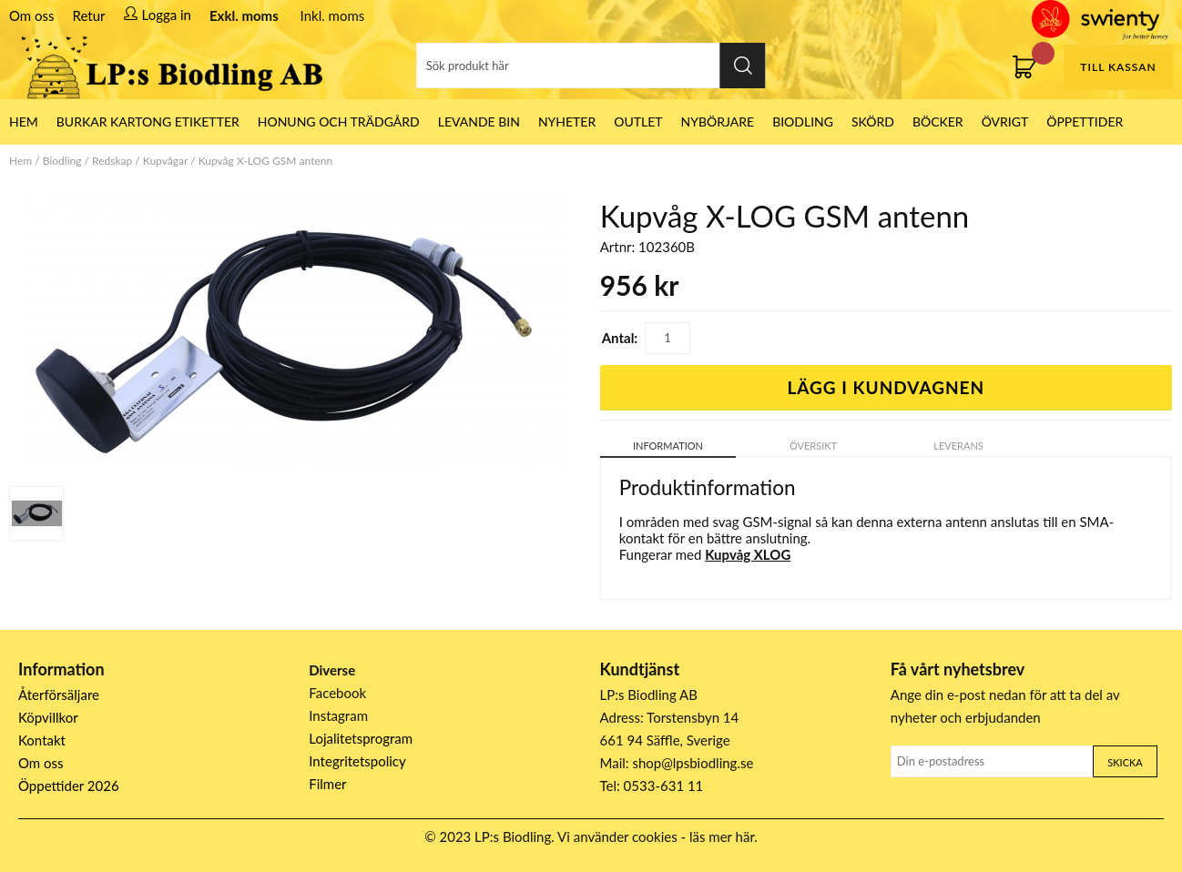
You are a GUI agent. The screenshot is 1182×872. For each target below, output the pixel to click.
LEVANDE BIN (479, 121)
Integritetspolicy (357, 761)
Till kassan (1118, 67)
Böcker (937, 121)
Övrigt (1005, 121)
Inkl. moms (333, 15)
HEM (23, 121)
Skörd (872, 121)
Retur (89, 15)
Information (668, 445)
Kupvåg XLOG (747, 554)
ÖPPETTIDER (1084, 121)
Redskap (112, 160)
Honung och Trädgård (339, 121)
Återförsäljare (58, 694)
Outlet (638, 121)
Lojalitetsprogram (361, 738)
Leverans (958, 445)
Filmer (327, 784)
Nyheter (567, 121)
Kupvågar (165, 160)
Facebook (337, 692)
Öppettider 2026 (68, 785)
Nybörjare (718, 121)
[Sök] (590, 65)
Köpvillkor (48, 717)
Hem (20, 160)
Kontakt (42, 740)
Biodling (802, 121)
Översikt (813, 445)
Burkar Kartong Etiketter (147, 121)
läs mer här (721, 836)
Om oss (32, 15)
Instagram (338, 715)
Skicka (1124, 762)
